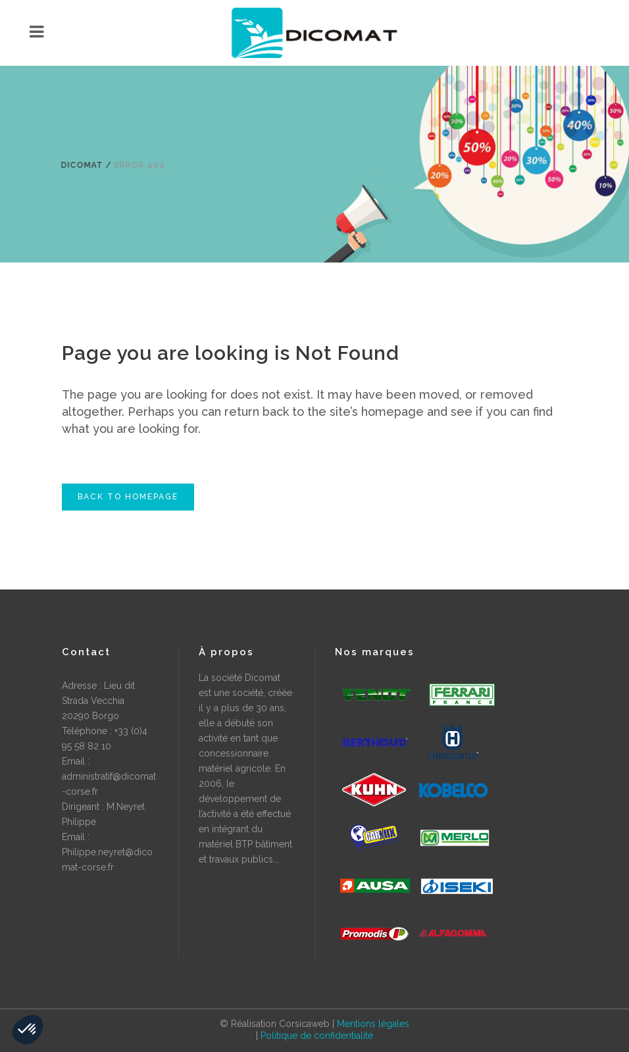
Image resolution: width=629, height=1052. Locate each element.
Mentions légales (373, 1023)
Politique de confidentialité (317, 1035)
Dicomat (78, 165)
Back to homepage (128, 496)
